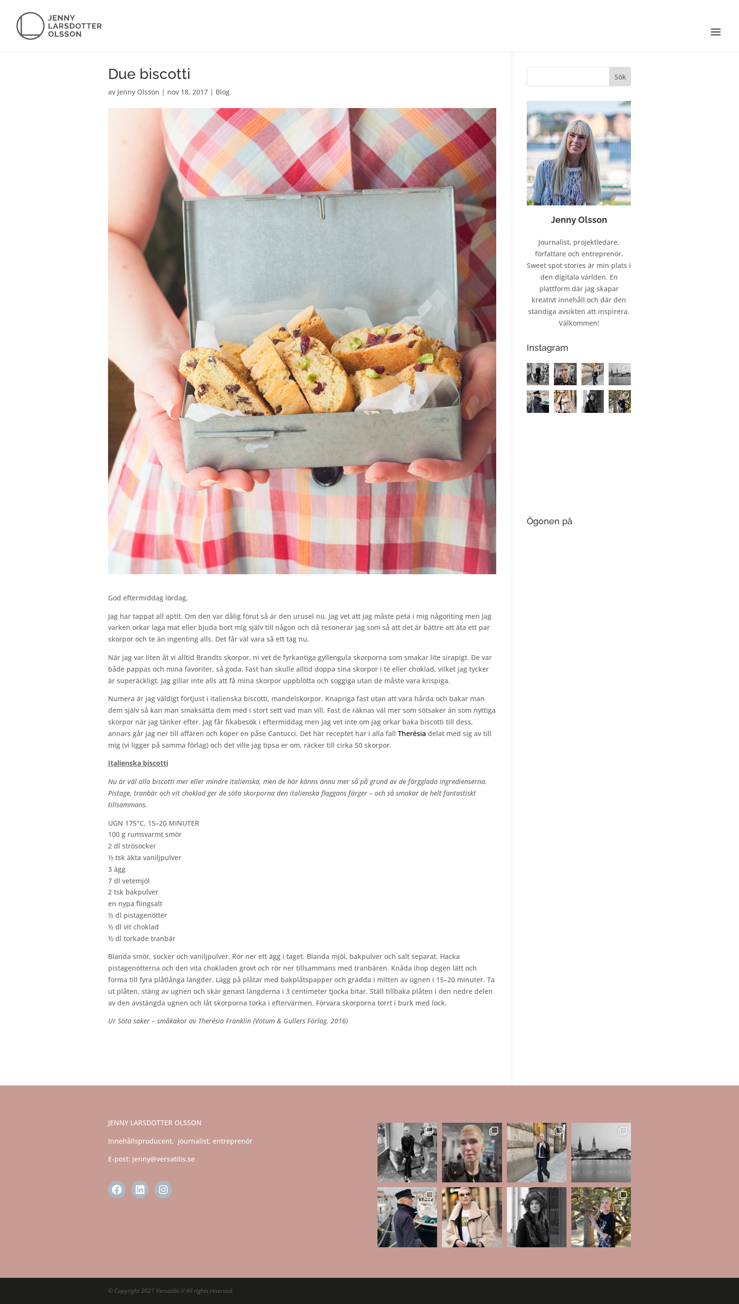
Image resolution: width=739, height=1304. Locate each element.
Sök (620, 76)
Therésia (412, 733)
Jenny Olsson (138, 91)
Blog (223, 91)
